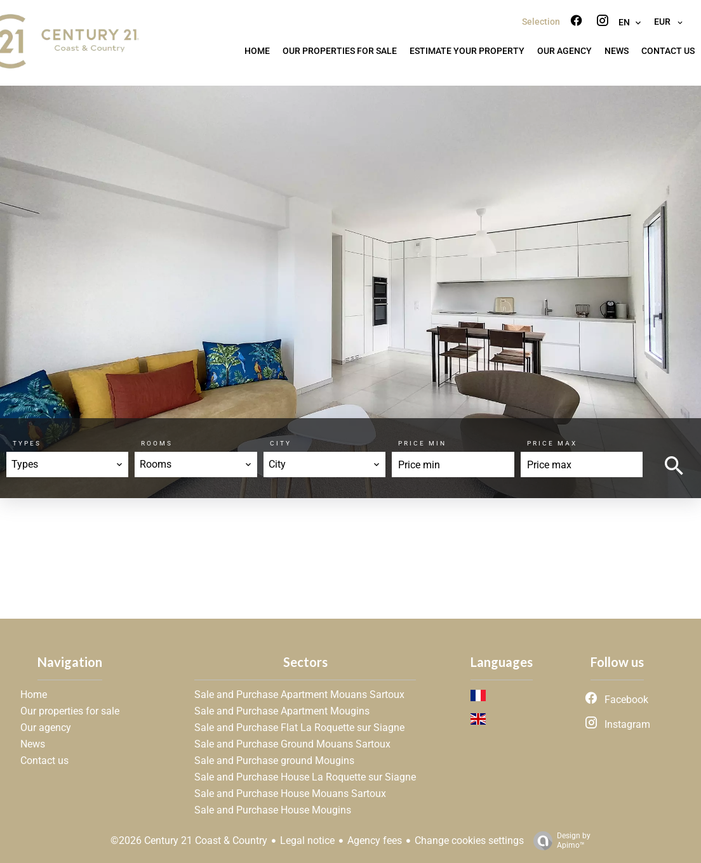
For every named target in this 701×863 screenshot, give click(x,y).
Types (27, 443)
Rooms (157, 443)
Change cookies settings (469, 840)
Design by (559, 840)
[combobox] (67, 464)
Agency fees (374, 840)
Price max (552, 443)
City (280, 443)
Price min (422, 443)
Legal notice (307, 840)
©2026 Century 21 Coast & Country (188, 840)
